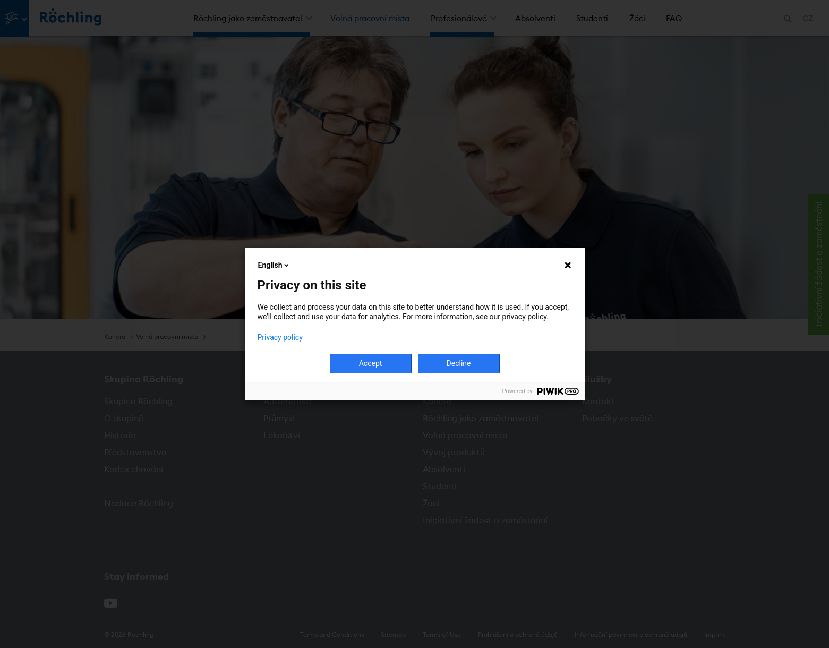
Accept (370, 363)
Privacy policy (280, 337)
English (274, 265)
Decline (459, 363)
